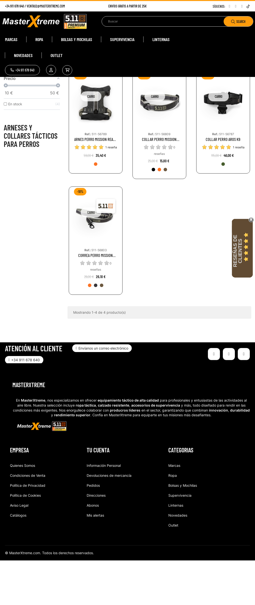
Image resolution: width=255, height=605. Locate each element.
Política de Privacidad (27, 530)
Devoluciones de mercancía (109, 520)
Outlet (173, 569)
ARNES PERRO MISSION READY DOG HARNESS (95, 184)
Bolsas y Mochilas (182, 530)
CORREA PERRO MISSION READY (95, 300)
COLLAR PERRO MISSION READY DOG (159, 184)
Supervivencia (179, 540)
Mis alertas (95, 559)
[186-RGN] (223, 208)
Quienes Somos (22, 510)
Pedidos (93, 530)
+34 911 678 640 (14, 6)
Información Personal (104, 510)
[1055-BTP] (165, 214)
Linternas (175, 549)
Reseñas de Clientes (237, 251)
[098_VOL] (95, 329)
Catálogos (18, 559)
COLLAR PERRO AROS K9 (223, 184)
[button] (22, 70)
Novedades (177, 559)
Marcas (174, 510)
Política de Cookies (25, 540)
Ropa (172, 520)
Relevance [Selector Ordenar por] (215, 103)
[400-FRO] (95, 208)
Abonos (93, 549)
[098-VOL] (153, 214)
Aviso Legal (19, 549)
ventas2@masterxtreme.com (46, 6)
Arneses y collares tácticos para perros (31, 180)
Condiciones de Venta (27, 520)
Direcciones (96, 540)
